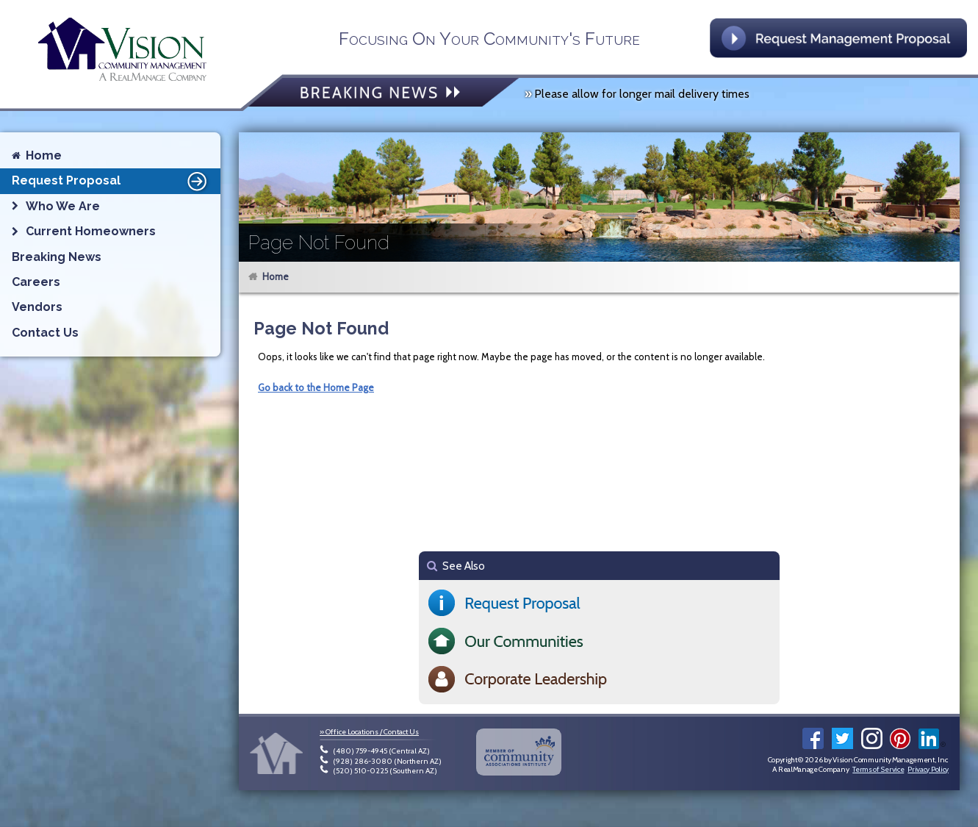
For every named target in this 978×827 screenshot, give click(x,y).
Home (275, 276)
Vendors (37, 307)
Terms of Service (878, 769)
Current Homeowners (91, 231)
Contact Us (45, 333)
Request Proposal (112, 180)
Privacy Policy (928, 769)
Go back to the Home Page (316, 387)
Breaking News (56, 257)
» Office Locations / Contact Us (369, 732)
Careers (36, 282)
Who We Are (63, 206)
